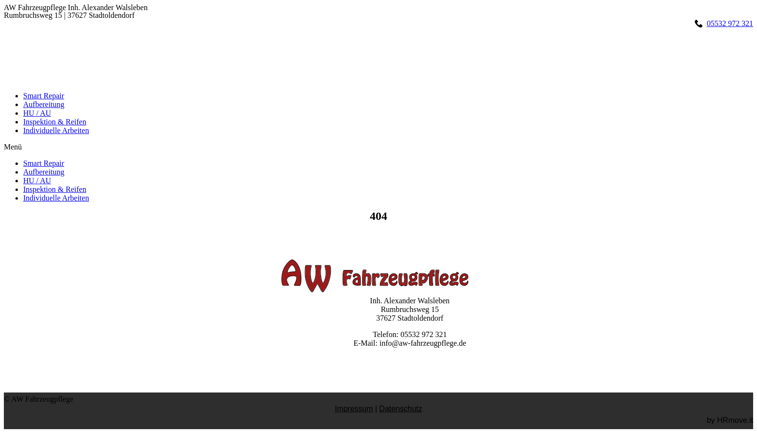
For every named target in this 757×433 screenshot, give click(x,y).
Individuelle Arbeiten (56, 130)
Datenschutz (400, 409)
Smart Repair (43, 96)
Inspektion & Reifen (54, 122)
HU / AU (37, 113)
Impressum (354, 409)
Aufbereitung (43, 104)
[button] (378, 147)
